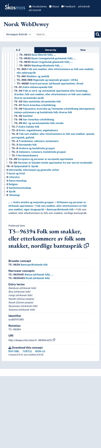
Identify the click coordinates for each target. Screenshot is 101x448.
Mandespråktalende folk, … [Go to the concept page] (41, 65)
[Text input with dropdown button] (64, 34)
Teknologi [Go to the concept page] (13, 195)
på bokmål (84, 6)
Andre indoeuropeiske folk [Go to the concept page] (33, 87)
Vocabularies (38, 6)
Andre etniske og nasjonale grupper (33, 202)
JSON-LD (40, 351)
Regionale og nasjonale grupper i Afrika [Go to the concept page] (47, 80)
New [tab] (83, 50)
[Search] (97, 34)
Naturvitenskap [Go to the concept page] (16, 180)
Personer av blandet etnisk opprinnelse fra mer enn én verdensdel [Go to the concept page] (50, 162)
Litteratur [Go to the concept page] (13, 177)
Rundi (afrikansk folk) (29, 278)
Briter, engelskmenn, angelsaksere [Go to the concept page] (35, 130)
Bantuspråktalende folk (60, 209)
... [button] (9, 202)
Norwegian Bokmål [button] (18, 34)
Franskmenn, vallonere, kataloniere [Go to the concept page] (35, 141)
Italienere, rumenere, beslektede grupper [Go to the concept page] (39, 152)
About (54, 6)
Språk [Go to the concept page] (11, 191)
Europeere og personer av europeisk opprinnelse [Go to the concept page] (41, 159)
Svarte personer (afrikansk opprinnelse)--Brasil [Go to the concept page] (50, 83)
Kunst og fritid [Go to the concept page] (15, 173)
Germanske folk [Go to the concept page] (24, 144)
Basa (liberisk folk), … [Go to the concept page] (37, 54)
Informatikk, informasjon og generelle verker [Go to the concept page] (32, 170)
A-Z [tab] (18, 50)
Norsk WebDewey (26, 24)
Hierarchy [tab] (50, 50)
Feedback (68, 6)
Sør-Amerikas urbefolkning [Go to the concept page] (34, 119)
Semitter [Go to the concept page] (23, 116)
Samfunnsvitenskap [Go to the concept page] (18, 188)
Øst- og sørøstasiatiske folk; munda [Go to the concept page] (38, 123)
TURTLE (27, 351)
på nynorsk (35, 10)
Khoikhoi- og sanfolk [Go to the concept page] (33, 76)
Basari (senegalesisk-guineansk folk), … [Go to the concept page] (47, 58)
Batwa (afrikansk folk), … (30, 274)
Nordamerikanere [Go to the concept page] (25, 155)
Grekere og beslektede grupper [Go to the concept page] (33, 148)
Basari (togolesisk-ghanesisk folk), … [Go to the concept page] (46, 62)
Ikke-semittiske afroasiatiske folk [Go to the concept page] (37, 101)
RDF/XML (14, 351)
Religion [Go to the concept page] (12, 184)
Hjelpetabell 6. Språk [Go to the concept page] (22, 166)
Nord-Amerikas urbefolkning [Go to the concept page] (35, 105)
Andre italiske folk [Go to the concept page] (25, 126)
